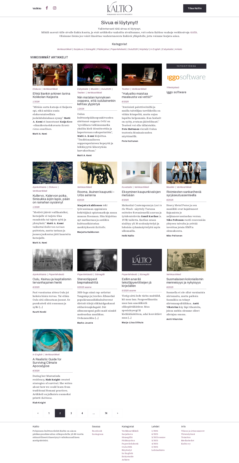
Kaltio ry (186, 443)
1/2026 (36, 101)
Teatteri (81, 92)
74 (107, 413)
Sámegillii (90, 49)
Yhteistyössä (172, 87)
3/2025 (155, 447)
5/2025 (155, 440)
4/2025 (155, 443)
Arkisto (178, 49)
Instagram (97, 434)
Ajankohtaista (39, 187)
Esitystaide (167, 49)
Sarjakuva (78, 49)
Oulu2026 (133, 49)
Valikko (37, 8)
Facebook (97, 431)
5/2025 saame (84, 287)
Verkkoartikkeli (64, 49)
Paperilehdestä (118, 49)
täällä (193, 32)
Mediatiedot (187, 440)
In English (155, 49)
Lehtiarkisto (158, 450)
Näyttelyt (143, 49)
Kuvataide (127, 187)
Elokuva (37, 89)
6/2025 (125, 101)
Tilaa (195, 8)
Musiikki (95, 89)
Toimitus (186, 437)
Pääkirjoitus (103, 49)
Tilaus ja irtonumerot (193, 431)
